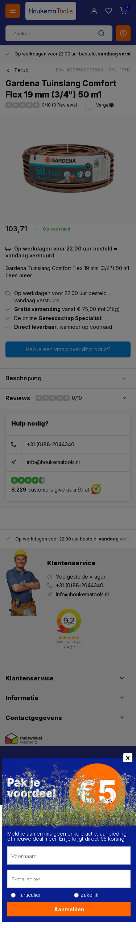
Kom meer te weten (35, 890)
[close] (120, 805)
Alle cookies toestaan (67, 911)
